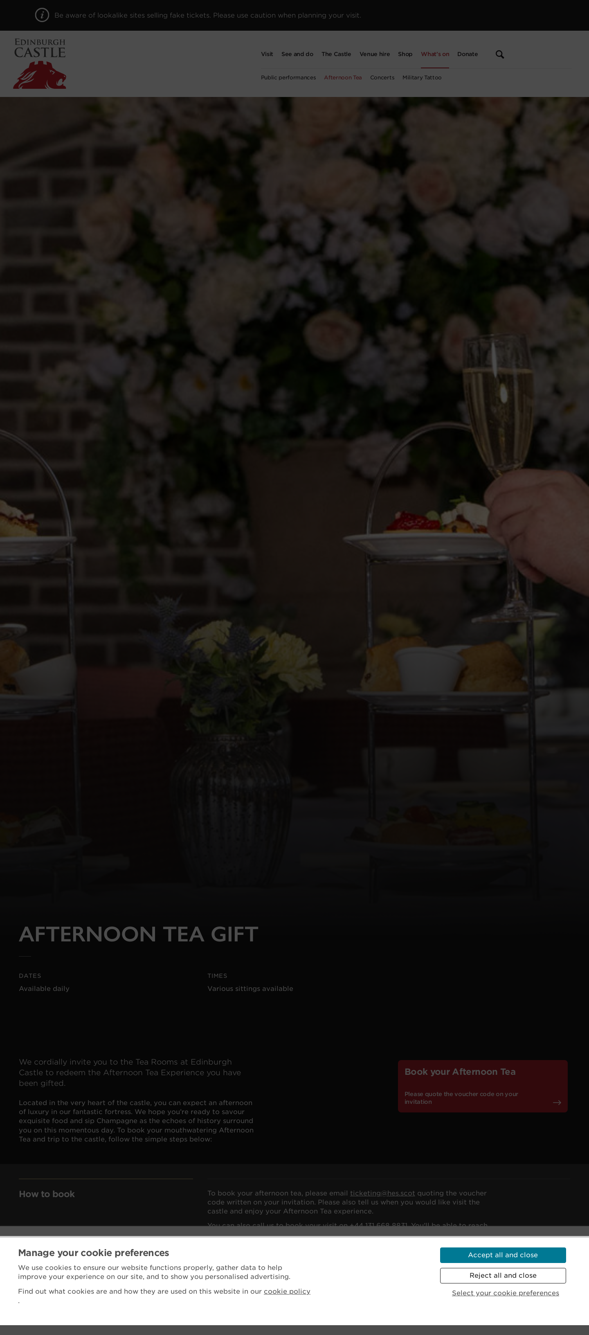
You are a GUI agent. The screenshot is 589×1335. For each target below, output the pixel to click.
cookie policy (287, 1291)
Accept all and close (503, 1255)
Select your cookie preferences (505, 1293)
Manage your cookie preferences (93, 1252)
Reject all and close (503, 1275)
